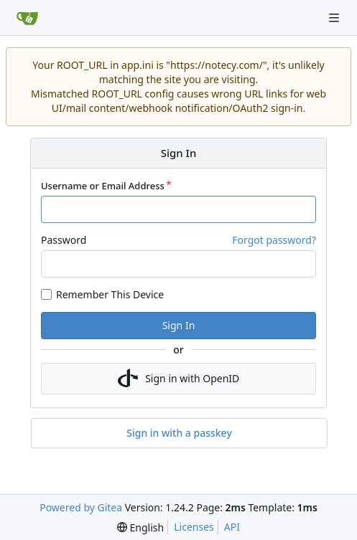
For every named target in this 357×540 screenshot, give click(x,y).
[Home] (27, 18)
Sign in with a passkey (179, 433)
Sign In (178, 325)
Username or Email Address (102, 185)
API (232, 527)
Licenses (194, 527)
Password (63, 240)
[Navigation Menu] (335, 17)
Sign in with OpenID (179, 379)
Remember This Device (110, 294)
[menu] (140, 527)
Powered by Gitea (81, 507)
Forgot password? (274, 240)
